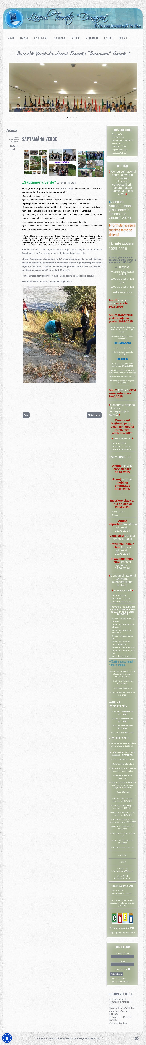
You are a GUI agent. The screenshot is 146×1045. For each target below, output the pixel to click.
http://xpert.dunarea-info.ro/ (122, 932)
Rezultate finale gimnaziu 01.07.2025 (123, 353)
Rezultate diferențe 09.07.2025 (123, 377)
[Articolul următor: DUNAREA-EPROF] (94, 415)
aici (70, 281)
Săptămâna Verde (39, 139)
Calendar (117, 764)
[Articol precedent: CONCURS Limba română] (26, 415)
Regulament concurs (121, 446)
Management (92, 38)
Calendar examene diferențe (123, 768)
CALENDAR (123, 267)
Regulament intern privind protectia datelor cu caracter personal (122, 903)
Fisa (114, 718)
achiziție (127, 465)
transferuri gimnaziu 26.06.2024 (126, 527)
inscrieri (123, 390)
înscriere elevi (119, 301)
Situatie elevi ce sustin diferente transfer (122, 675)
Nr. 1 (119, 875)
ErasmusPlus (117, 134)
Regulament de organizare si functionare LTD (120, 1002)
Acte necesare (118, 511)
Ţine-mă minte (121, 969)
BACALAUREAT (118, 890)
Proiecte (108, 38)
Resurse (76, 38)
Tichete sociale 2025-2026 (121, 246)
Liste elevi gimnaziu (123, 348)
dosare (131, 819)
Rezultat (116, 812)
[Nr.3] (116, 878)
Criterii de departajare (121, 449)
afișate (25, 263)
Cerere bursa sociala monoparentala (121, 642)
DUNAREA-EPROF (119, 146)
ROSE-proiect (117, 143)
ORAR (123, 862)
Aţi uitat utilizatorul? (120, 981)
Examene (24, 38)
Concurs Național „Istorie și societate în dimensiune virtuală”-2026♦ (121, 210)
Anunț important (119, 443)
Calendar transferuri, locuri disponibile (123, 337)
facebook (80, 276)
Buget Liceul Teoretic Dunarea (120, 1018)
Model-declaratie (123, 292)
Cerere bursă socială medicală (123, 273)
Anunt (113, 711)
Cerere (115, 515)
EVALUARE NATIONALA (121, 893)
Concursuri (59, 38)
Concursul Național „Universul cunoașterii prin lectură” (122, 409)
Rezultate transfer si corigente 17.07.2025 (123, 382)
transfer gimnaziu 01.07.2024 (123, 565)
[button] (7, 1038)
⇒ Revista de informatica (120, 869)
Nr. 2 (125, 875)
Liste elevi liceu (119, 364)
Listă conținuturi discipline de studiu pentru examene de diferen (121, 371)
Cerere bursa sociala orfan (124, 647)
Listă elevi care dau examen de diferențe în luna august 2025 (123, 329)
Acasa (11, 38)
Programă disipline (119, 782)
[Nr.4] (122, 878)
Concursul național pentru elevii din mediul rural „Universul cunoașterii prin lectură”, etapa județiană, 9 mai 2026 (123, 183)
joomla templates (91, 1038)
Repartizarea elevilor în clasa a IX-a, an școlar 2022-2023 (123, 744)
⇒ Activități (122, 855)
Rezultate (116, 725)
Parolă (122, 961)
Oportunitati (40, 38)
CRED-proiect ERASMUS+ (122, 140)
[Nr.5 (127, 878)
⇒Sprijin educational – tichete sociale (122, 663)
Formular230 (120, 456)
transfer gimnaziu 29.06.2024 (123, 550)
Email (12, 149)
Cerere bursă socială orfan (123, 281)
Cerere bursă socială (123, 287)
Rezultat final (119, 798)
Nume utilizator (122, 953)
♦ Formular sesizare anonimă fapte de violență (122, 230)
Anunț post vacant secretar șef (123, 834)
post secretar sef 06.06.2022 (126, 827)
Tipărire (14, 146)
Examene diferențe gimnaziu (123, 776)
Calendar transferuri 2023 (122, 671)
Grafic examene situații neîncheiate (123, 682)
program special (51, 253)
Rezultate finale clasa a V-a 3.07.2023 (123, 693)
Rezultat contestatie (121, 805)
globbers (77, 1038)
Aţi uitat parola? (119, 978)
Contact (123, 38)
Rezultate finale (117, 732)
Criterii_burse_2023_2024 (122, 656)
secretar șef (128, 840)
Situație (116, 759)
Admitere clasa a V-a (123, 688)
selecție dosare (127, 847)
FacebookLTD (118, 137)
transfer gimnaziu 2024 (124, 537)
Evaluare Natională (119, 1012)
